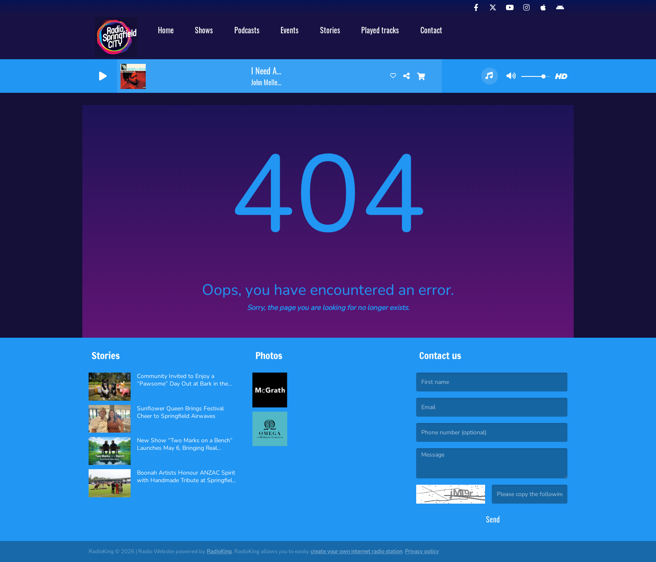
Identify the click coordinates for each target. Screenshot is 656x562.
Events (290, 29)
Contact (431, 29)
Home (166, 29)
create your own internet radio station (356, 551)
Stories (330, 29)
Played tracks (380, 29)
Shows (204, 29)
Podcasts (247, 29)
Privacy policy (422, 551)
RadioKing (219, 551)
